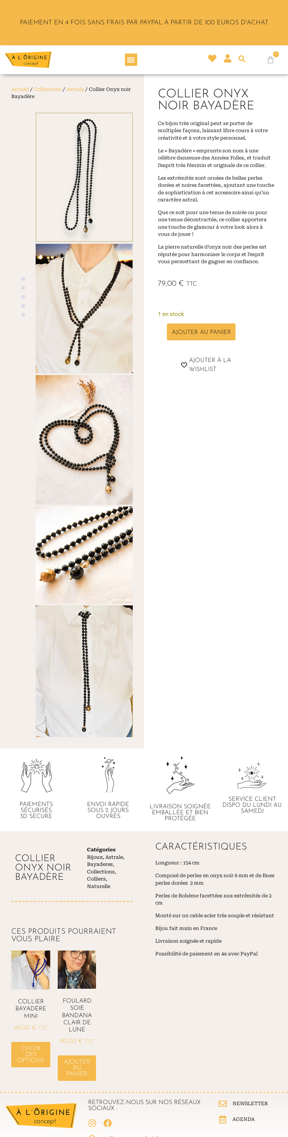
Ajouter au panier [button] (77, 1068)
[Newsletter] (223, 1104)
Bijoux (95, 857)
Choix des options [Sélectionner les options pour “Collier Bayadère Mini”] (30, 1055)
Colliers (96, 879)
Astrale (75, 89)
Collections (48, 89)
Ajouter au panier (201, 332)
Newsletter (250, 1103)
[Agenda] (223, 1119)
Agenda (243, 1119)
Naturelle (98, 886)
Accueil (20, 89)
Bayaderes (100, 864)
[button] (131, 60)
